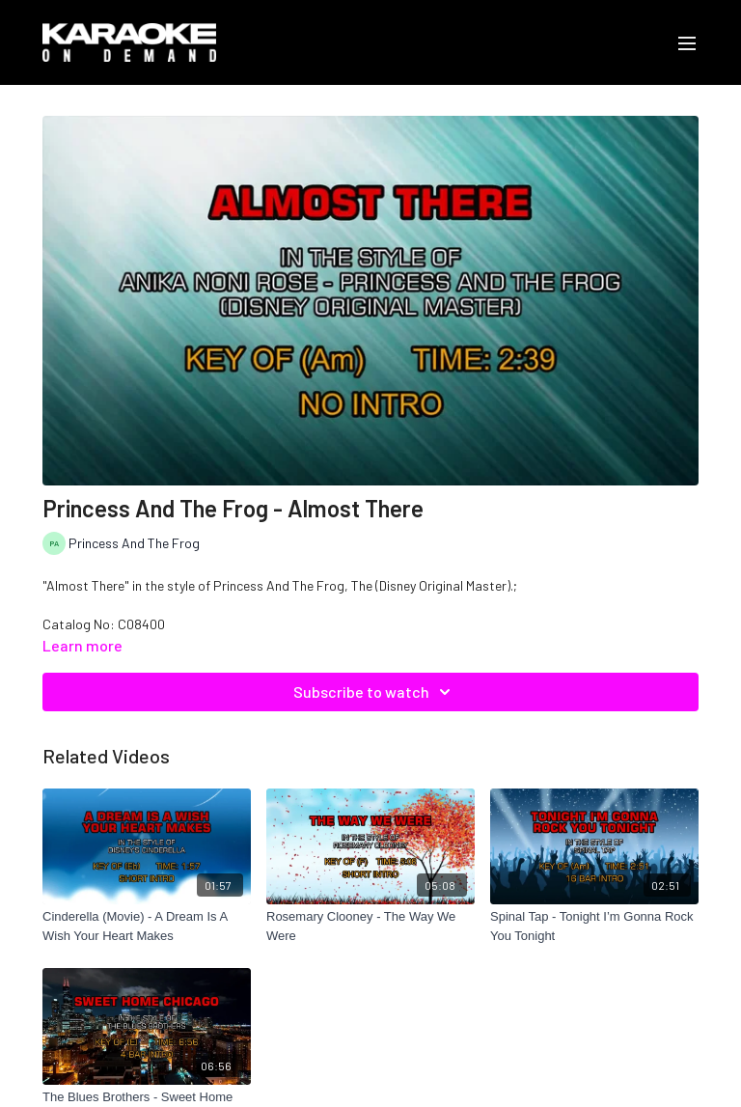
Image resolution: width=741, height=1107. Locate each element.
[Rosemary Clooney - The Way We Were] (370, 926)
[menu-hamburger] (687, 42)
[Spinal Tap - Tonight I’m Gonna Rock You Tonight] (594, 926)
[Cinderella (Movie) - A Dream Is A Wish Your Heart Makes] (146, 926)
